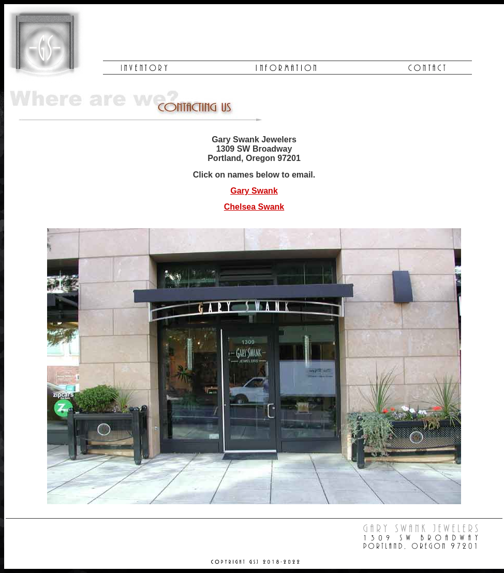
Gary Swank (254, 190)
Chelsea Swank (254, 206)
